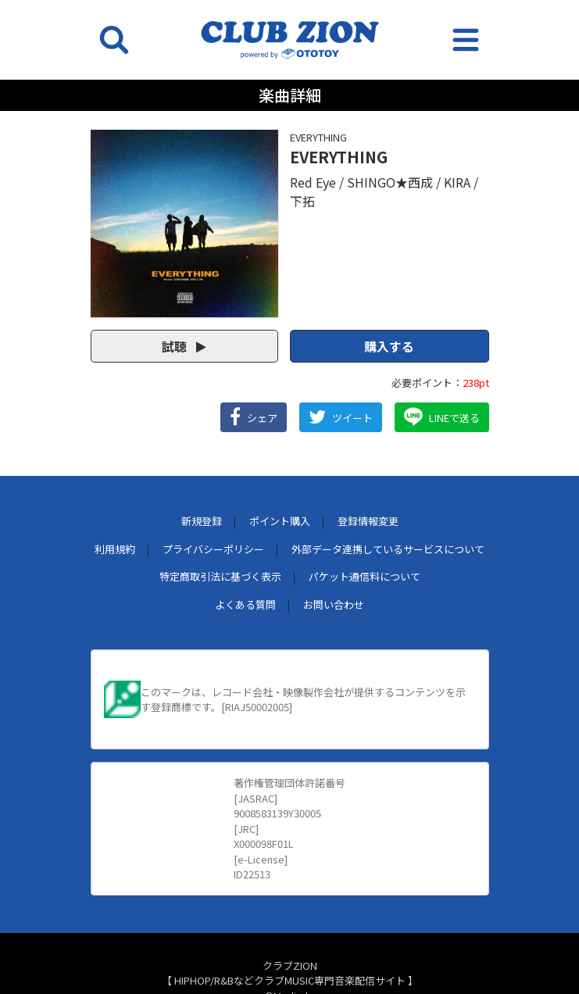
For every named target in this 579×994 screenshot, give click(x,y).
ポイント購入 (279, 520)
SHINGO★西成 (390, 182)
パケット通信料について (364, 576)
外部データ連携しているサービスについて (387, 549)
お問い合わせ (333, 604)
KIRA (457, 182)
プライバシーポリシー (213, 549)
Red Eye (313, 182)
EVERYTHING (318, 137)
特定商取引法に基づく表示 (220, 576)
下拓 (302, 200)
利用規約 (115, 549)
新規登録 (201, 520)
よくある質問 (245, 604)
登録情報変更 (368, 520)
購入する (389, 346)
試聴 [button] (184, 346)
